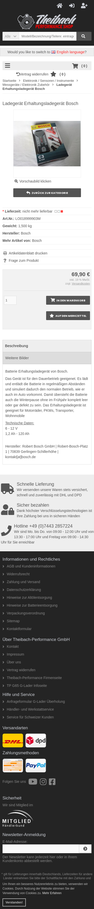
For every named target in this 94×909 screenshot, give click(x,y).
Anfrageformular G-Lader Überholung (34, 701)
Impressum (13, 654)
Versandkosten (81, 283)
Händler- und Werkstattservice (28, 709)
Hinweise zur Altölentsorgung (27, 597)
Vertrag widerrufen (33, 74)
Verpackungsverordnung (24, 613)
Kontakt (11, 646)
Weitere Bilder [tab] (17, 358)
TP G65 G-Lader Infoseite (25, 686)
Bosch (37, 241)
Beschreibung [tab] (16, 346)
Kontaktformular (17, 629)
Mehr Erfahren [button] (52, 893)
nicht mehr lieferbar (37, 211)
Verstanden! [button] (14, 902)
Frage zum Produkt (24, 260)
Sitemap (11, 621)
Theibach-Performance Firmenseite (32, 678)
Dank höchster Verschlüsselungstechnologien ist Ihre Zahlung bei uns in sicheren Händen (47, 510)
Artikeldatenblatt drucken (28, 253)
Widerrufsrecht (16, 574)
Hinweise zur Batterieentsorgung (30, 605)
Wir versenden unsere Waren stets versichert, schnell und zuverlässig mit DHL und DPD (47, 489)
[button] (11, 36)
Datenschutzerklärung (22, 590)
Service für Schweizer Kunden (28, 717)
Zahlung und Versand (21, 582)
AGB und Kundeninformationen (29, 566)
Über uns (12, 662)
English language (67, 52)
